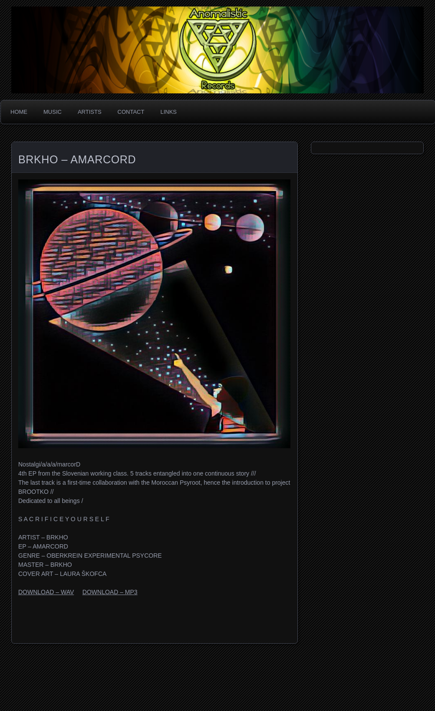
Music (52, 112)
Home (18, 112)
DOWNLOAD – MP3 (110, 592)
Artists (90, 112)
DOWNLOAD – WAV (46, 592)
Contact (131, 112)
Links (168, 112)
